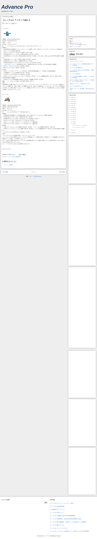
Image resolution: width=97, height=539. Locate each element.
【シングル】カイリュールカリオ (59, 528)
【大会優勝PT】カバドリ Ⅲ (57, 509)
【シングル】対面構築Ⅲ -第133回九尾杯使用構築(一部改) (65, 518)
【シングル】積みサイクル (57, 525)
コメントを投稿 (8, 164)
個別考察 (18, 156)
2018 (72, 97)
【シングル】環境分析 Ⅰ (75, 73)
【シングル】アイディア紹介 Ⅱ (79, 125)
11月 (73, 109)
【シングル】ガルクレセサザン (77, 61)
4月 (73, 119)
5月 (73, 117)
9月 (73, 113)
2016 (72, 101)
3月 (73, 121)
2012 (72, 132)
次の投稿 (5, 172)
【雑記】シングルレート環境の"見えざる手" (80, 83)
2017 (72, 99)
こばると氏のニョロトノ (10, 64)
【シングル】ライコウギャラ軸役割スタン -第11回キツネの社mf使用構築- (69, 531)
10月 (73, 111)
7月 (73, 115)
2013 (72, 107)
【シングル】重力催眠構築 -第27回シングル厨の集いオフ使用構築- (68, 522)
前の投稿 (62, 172)
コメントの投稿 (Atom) (35, 176)
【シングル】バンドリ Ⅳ (78, 127)
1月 (73, 130)
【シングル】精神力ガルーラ (76, 86)
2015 (72, 103)
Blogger (59, 536)
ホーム (33, 172)
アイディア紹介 (11, 156)
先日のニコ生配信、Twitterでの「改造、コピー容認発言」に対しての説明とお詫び (82, 80)
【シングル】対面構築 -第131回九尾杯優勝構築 (62, 515)
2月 (73, 123)
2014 (72, 105)
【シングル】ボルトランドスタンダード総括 (61, 503)
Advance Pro (17, 7)
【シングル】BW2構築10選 (76, 67)
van (72, 41)
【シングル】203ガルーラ (57, 512)
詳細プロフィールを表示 (75, 46)
